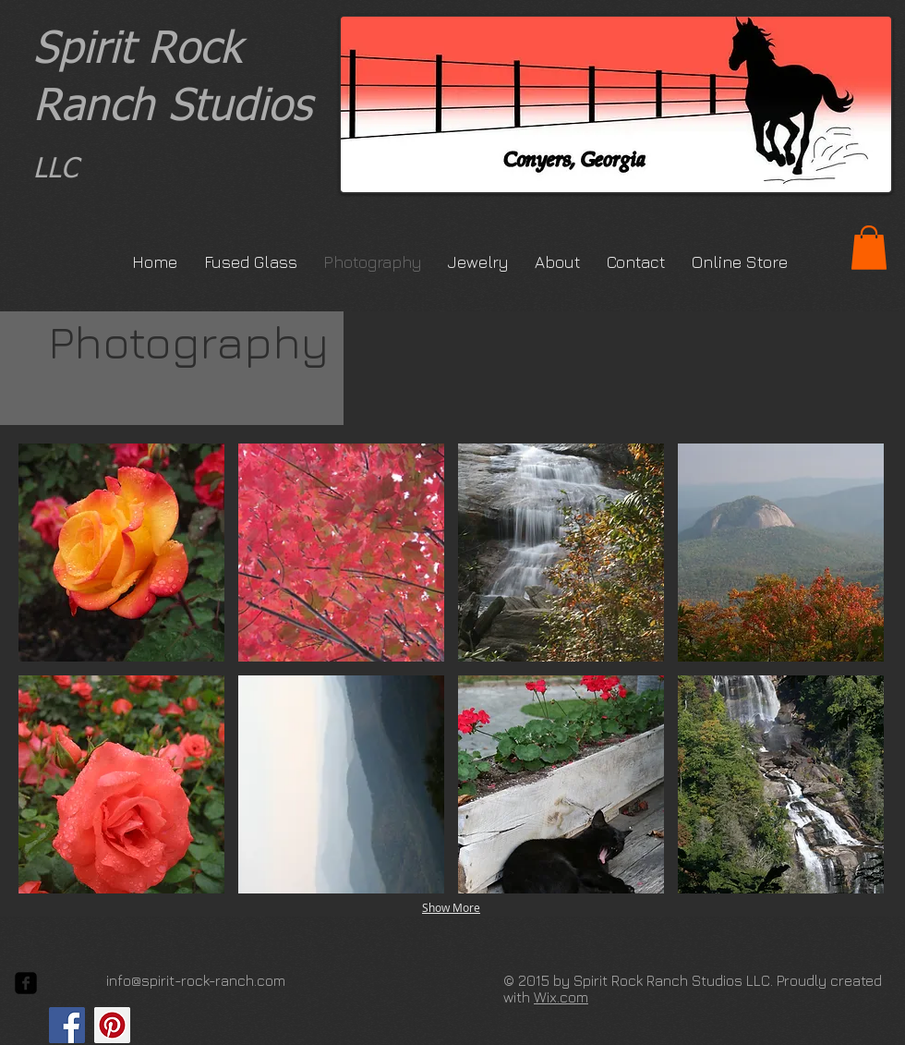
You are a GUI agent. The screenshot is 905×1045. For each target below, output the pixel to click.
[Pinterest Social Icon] (112, 1025)
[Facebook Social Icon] (67, 1025)
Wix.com (561, 997)
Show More (451, 907)
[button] (869, 247)
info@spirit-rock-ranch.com (195, 980)
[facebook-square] (26, 983)
